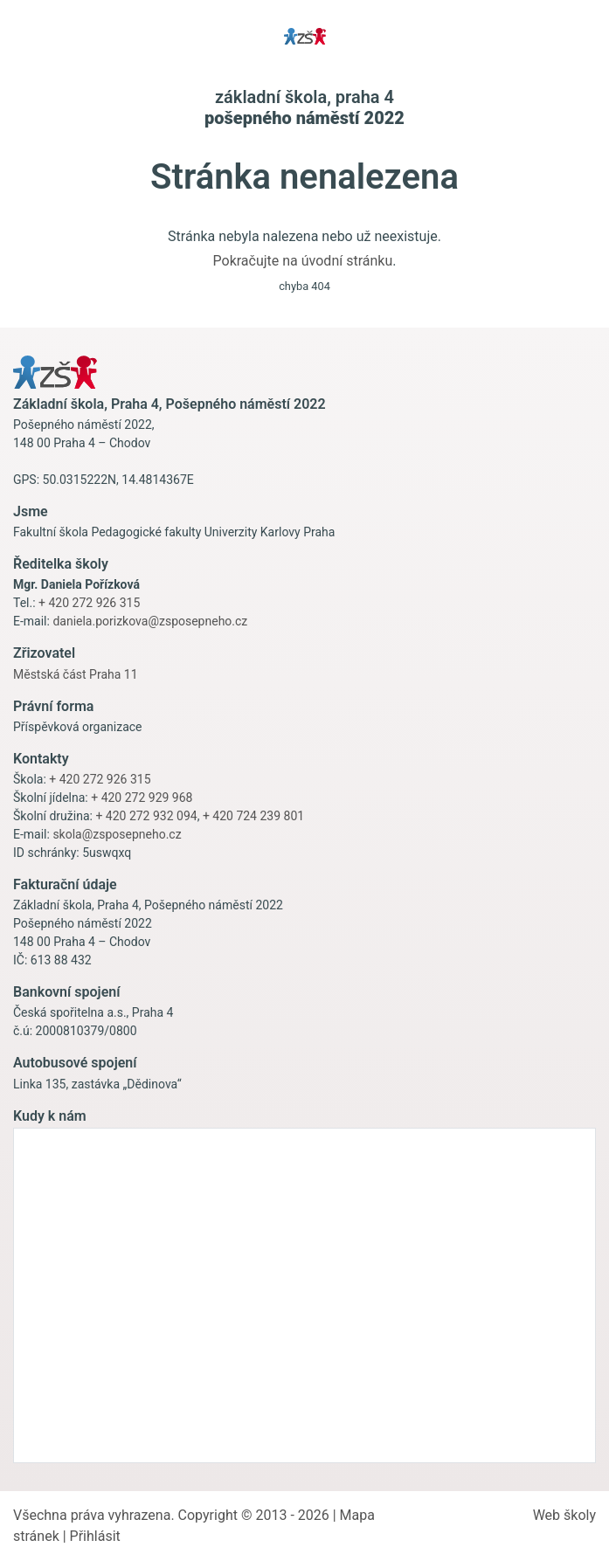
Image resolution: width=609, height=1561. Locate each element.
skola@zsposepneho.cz (116, 834)
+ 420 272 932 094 (146, 816)
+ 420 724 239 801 (253, 816)
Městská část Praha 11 (75, 674)
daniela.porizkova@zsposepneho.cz (149, 621)
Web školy (564, 1515)
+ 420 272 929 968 (141, 798)
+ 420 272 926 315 (89, 603)
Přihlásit (95, 1536)
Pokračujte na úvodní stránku (303, 260)
